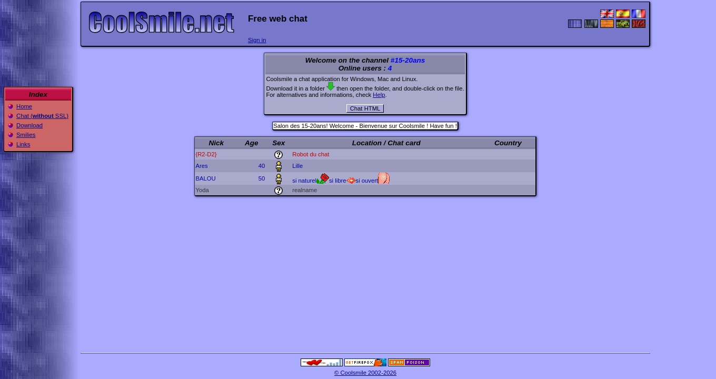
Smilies (25, 135)
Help (379, 95)
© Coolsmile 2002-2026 (365, 373)
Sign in (257, 40)
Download (29, 125)
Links (23, 144)
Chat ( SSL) (42, 116)
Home (24, 106)
